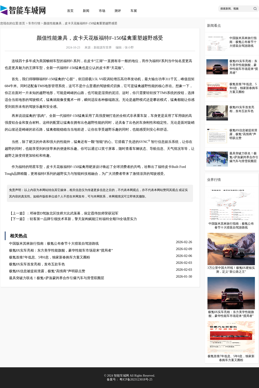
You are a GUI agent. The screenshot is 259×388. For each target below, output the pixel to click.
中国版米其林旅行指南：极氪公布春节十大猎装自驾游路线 (54, 243)
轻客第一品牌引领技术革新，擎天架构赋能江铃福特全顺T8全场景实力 (83, 219)
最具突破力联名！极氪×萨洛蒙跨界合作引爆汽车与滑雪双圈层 (56, 278)
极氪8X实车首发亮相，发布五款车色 (37, 264)
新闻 (86, 11)
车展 (133, 11)
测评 (118, 11)
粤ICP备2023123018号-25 (135, 379)
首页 (70, 11)
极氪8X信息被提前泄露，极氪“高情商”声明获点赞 (47, 271)
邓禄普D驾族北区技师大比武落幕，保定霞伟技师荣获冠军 (74, 213)
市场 (102, 11)
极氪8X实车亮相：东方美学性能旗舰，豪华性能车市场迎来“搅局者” (61, 250)
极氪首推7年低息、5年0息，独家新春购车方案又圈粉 (49, 257)
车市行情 (34, 23)
